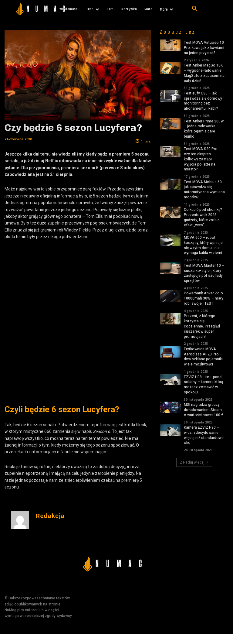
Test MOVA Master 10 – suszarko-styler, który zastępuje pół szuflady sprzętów (204, 273)
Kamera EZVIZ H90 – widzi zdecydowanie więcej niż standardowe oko (204, 435)
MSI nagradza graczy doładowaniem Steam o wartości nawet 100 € (203, 410)
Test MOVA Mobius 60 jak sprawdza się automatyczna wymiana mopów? (204, 189)
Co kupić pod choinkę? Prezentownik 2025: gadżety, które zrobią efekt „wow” (203, 217)
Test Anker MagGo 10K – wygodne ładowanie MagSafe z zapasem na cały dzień (204, 73)
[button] (194, 9)
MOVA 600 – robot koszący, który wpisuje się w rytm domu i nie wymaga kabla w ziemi (203, 245)
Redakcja (50, 516)
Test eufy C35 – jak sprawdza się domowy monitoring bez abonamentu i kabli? (203, 101)
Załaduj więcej (194, 462)
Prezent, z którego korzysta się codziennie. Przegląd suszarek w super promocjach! (202, 326)
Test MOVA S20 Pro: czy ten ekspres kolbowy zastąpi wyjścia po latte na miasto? (201, 159)
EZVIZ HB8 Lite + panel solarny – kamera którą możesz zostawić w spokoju (203, 384)
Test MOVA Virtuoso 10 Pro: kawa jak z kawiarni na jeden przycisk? (204, 48)
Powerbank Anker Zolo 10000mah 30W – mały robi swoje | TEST (203, 298)
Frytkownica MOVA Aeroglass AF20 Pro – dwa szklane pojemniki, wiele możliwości (204, 356)
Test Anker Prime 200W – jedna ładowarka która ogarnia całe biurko (204, 128)
